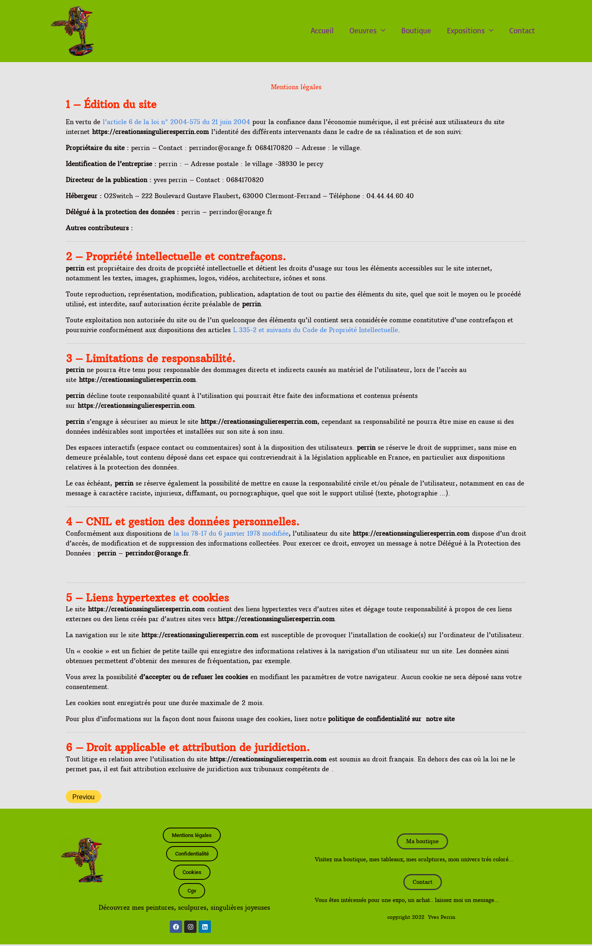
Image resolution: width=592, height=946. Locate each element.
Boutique (416, 30)
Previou (83, 796)
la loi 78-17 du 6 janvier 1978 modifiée (231, 533)
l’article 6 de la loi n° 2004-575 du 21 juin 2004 (176, 122)
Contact (522, 30)
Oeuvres (367, 30)
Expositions (470, 30)
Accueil (322, 30)
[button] (381, 30)
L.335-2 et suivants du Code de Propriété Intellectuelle (315, 330)
